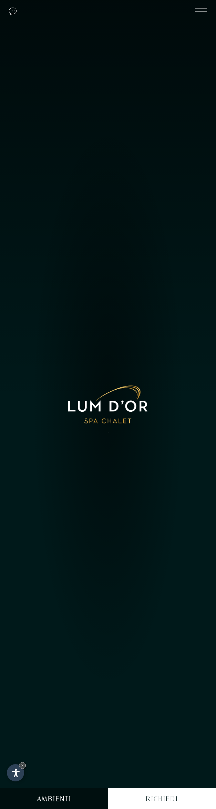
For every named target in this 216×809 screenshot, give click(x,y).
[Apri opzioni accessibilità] (15, 772)
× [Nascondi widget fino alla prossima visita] (22, 765)
